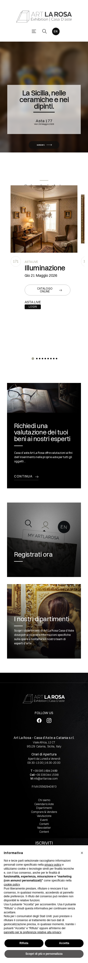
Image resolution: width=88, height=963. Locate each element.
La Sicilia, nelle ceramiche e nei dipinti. (44, 99)
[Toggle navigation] (34, 31)
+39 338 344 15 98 (46, 774)
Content (44, 831)
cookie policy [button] (12, 884)
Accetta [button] (64, 943)
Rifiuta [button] (23, 943)
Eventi (44, 820)
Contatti (44, 824)
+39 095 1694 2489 (45, 770)
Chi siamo (44, 800)
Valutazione (44, 816)
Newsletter (44, 827)
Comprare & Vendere (44, 812)
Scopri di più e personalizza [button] (43, 953)
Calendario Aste (44, 804)
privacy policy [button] (52, 864)
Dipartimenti (44, 808)
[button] (32, 358)
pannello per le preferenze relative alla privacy (32, 932)
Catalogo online (45, 290)
